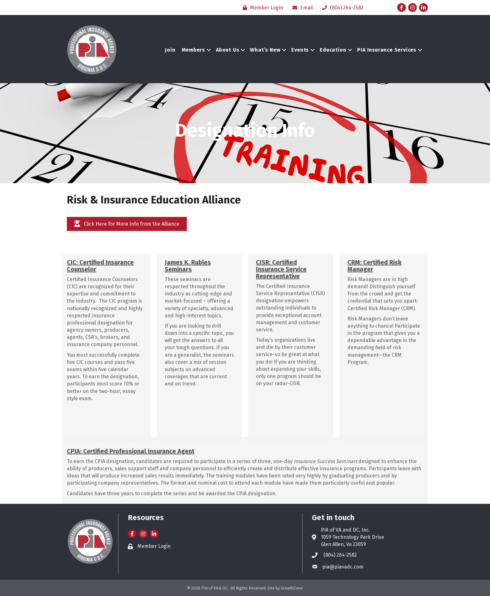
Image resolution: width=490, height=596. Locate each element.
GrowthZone (292, 588)
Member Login (154, 546)
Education (333, 50)
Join (170, 50)
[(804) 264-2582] (341, 7)
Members (193, 50)
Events (300, 50)
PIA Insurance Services (386, 50)
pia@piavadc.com (342, 567)
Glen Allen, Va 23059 (343, 544)
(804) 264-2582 (340, 555)
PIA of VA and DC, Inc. (345, 530)
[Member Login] (261, 7)
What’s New (265, 50)
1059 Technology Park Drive (352, 537)
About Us (227, 50)
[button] (127, 224)
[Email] (301, 7)
